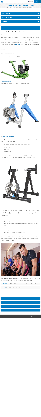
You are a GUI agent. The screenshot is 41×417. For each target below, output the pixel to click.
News (12, 7)
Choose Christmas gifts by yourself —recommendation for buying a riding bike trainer (22, 283)
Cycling (15, 7)
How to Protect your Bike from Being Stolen (13, 287)
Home (9, 7)
